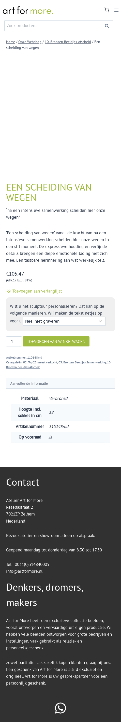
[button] (60, 291)
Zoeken (108, 26)
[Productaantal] (14, 341)
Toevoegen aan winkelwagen (56, 341)
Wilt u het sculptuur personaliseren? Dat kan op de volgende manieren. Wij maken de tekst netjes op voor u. (57, 313)
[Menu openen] (116, 10)
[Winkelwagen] (106, 10)
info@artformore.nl (25, 571)
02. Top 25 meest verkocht (40, 362)
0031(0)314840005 (32, 564)
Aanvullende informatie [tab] (29, 383)
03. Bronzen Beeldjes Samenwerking (82, 362)
